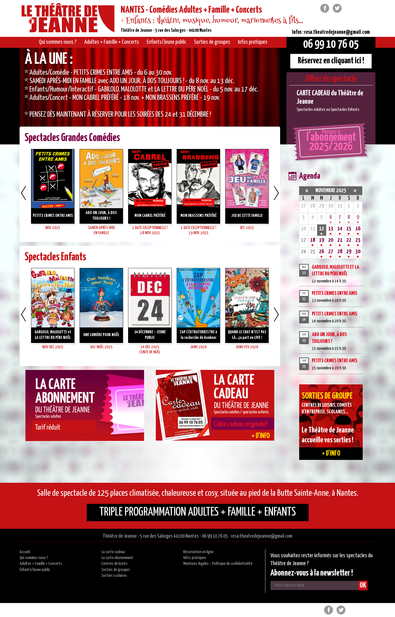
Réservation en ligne (198, 552)
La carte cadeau (113, 552)
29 (348, 251)
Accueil (25, 552)
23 (357, 240)
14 (339, 229)
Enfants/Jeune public (35, 570)
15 (348, 229)
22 (348, 240)
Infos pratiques (194, 558)
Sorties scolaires (114, 576)
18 (312, 240)
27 (330, 251)
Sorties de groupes (115, 570)
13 (330, 229)
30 (357, 251)
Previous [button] (23, 193)
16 (357, 229)
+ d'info (331, 453)
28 (339, 251)
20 (330, 240)
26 (321, 251)
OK (363, 585)
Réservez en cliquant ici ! (331, 61)
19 (321, 240)
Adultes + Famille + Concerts (41, 564)
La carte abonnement (117, 558)
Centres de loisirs (114, 564)
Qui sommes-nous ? (34, 558)
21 (339, 240)
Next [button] (276, 193)
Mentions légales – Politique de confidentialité (217, 564)
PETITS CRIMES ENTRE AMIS (334, 293)
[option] (150, 96)
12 (321, 229)
